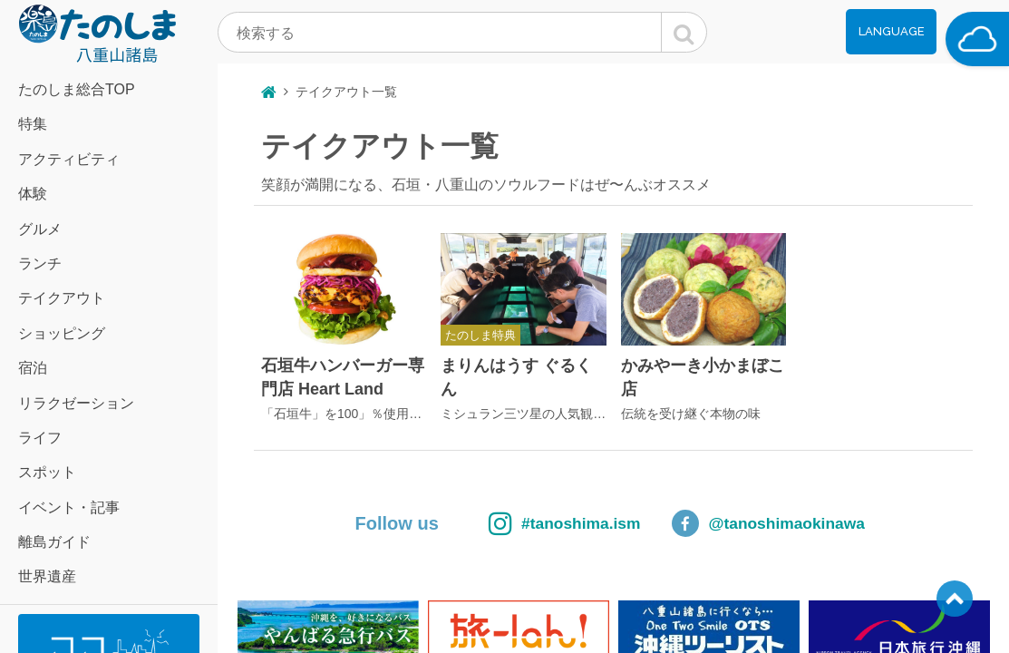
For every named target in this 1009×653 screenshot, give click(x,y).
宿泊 (32, 367)
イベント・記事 (69, 507)
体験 (32, 193)
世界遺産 (47, 576)
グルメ (40, 229)
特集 (32, 124)
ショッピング (61, 333)
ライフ (40, 437)
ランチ (40, 263)
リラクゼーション (76, 403)
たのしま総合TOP (76, 89)
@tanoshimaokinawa (799, 523)
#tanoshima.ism (527, 523)
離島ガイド (54, 542)
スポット (47, 472)
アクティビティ (69, 159)
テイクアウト (61, 298)
